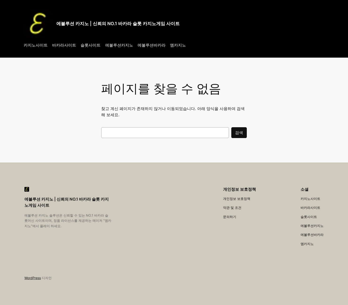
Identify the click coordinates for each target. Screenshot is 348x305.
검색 (239, 132)
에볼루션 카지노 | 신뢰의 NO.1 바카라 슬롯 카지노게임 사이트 (118, 23)
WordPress (32, 278)
